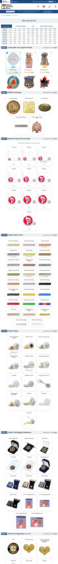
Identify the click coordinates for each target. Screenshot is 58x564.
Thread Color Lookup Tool (27, 528)
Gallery (22, 505)
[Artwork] (29, 421)
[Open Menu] (55, 7)
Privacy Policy (42, 502)
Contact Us (23, 515)
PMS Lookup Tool (24, 525)
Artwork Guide (24, 538)
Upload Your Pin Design (12, 418)
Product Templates (25, 520)
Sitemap (23, 533)
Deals (22, 510)
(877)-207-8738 (9, 543)
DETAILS (54, 1)
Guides (22, 512)
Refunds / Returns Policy (45, 505)
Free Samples (24, 523)
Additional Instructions (12, 432)
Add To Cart (29, 482)
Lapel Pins (8, 15)
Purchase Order (24, 517)
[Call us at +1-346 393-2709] (49, 7)
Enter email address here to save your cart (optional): (24, 475)
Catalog (23, 530)
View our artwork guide (10, 429)
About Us (23, 502)
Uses (22, 535)
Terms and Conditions (44, 507)
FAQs (22, 507)
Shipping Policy (42, 510)
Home (3, 15)
